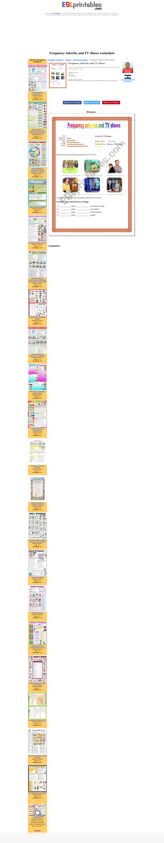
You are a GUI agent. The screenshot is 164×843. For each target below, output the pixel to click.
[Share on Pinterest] (111, 102)
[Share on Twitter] (92, 102)
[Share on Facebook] (72, 102)
